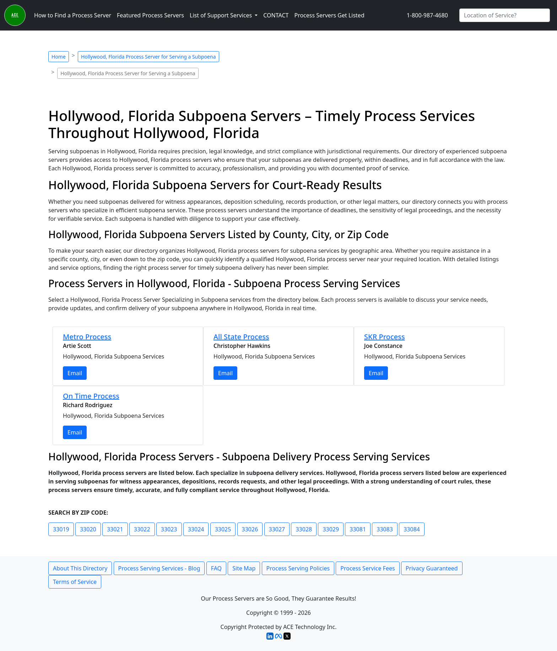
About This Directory (80, 568)
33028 (304, 529)
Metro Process (87, 336)
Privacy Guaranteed (432, 568)
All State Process (241, 336)
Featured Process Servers (150, 15)
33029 (331, 529)
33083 (385, 529)
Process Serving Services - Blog (159, 568)
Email (74, 373)
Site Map (243, 568)
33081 (358, 529)
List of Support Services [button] (221, 15)
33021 (115, 529)
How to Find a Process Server (72, 15)
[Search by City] (504, 15)
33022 (142, 529)
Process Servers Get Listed (329, 15)
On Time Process (91, 396)
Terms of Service (75, 582)
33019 (61, 529)
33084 (412, 529)
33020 (88, 529)
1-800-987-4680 (427, 15)
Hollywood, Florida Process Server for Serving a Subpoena (148, 56)
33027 (277, 529)
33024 (196, 529)
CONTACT (275, 15)
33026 (250, 529)
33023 (169, 529)
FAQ (216, 568)
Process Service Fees (367, 568)
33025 (223, 529)
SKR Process (384, 336)
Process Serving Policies (298, 568)
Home (59, 56)
